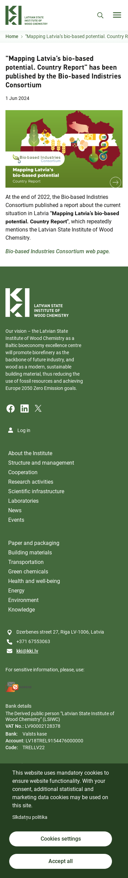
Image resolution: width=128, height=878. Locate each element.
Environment (23, 600)
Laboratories (23, 501)
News (15, 510)
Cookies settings (61, 839)
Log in (23, 430)
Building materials (30, 552)
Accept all (60, 861)
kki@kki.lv (27, 651)
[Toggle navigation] (117, 15)
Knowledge (21, 609)
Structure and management (41, 463)
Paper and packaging (33, 543)
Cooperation (23, 472)
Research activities (30, 482)
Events (16, 520)
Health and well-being (34, 581)
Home (11, 36)
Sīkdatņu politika (29, 817)
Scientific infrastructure (36, 491)
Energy (16, 590)
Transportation (26, 562)
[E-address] (18, 687)
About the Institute (30, 453)
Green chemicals (28, 571)
